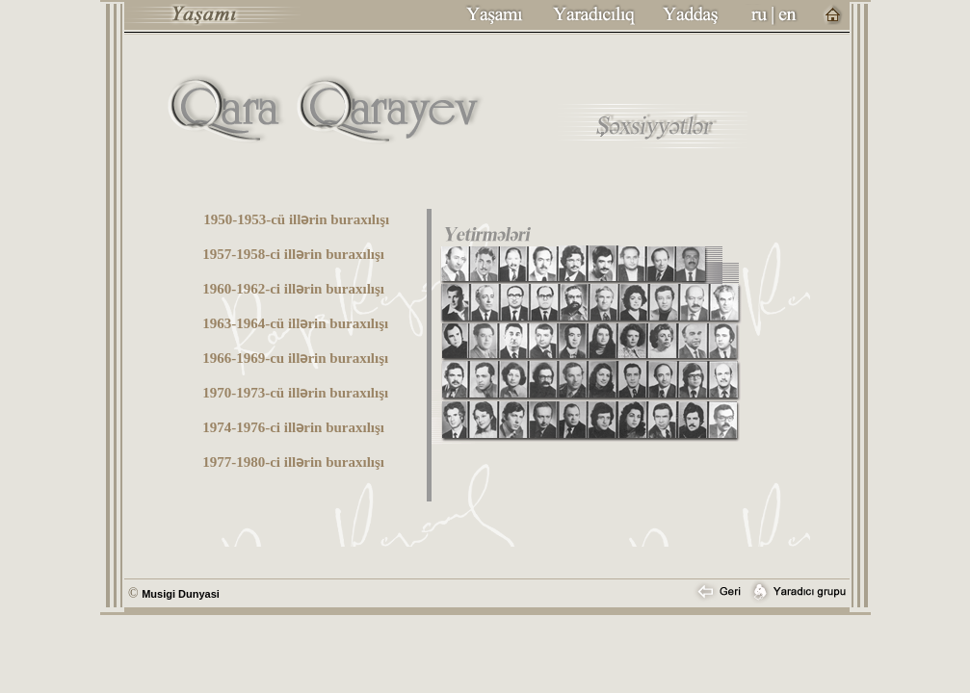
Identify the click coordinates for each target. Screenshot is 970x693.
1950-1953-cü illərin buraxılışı (296, 219)
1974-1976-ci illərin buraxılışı (293, 427)
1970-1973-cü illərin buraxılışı (295, 392)
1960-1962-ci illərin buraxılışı (293, 288)
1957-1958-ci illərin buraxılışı (293, 254)
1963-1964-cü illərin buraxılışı (295, 323)
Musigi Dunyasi (181, 594)
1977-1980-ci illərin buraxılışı (293, 462)
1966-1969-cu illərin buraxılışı (295, 358)
